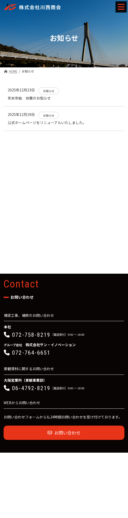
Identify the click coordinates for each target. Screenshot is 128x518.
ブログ (8, 172)
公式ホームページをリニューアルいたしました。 (47, 122)
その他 (8, 194)
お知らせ (10, 161)
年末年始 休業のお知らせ (29, 98)
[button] (64, 267)
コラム (8, 183)
